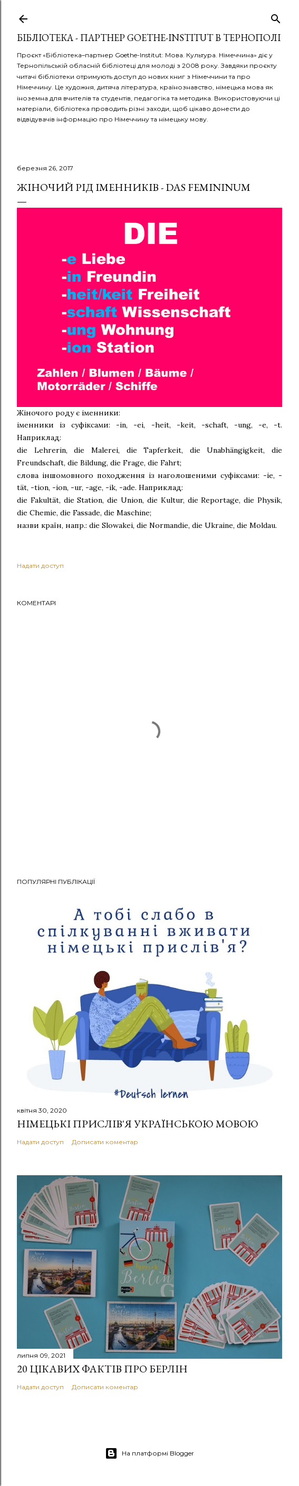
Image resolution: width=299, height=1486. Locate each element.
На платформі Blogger (149, 1453)
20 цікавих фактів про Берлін (102, 1369)
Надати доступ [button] (40, 565)
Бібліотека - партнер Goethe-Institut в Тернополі (149, 38)
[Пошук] (275, 16)
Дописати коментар (105, 1142)
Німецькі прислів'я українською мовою (137, 1124)
